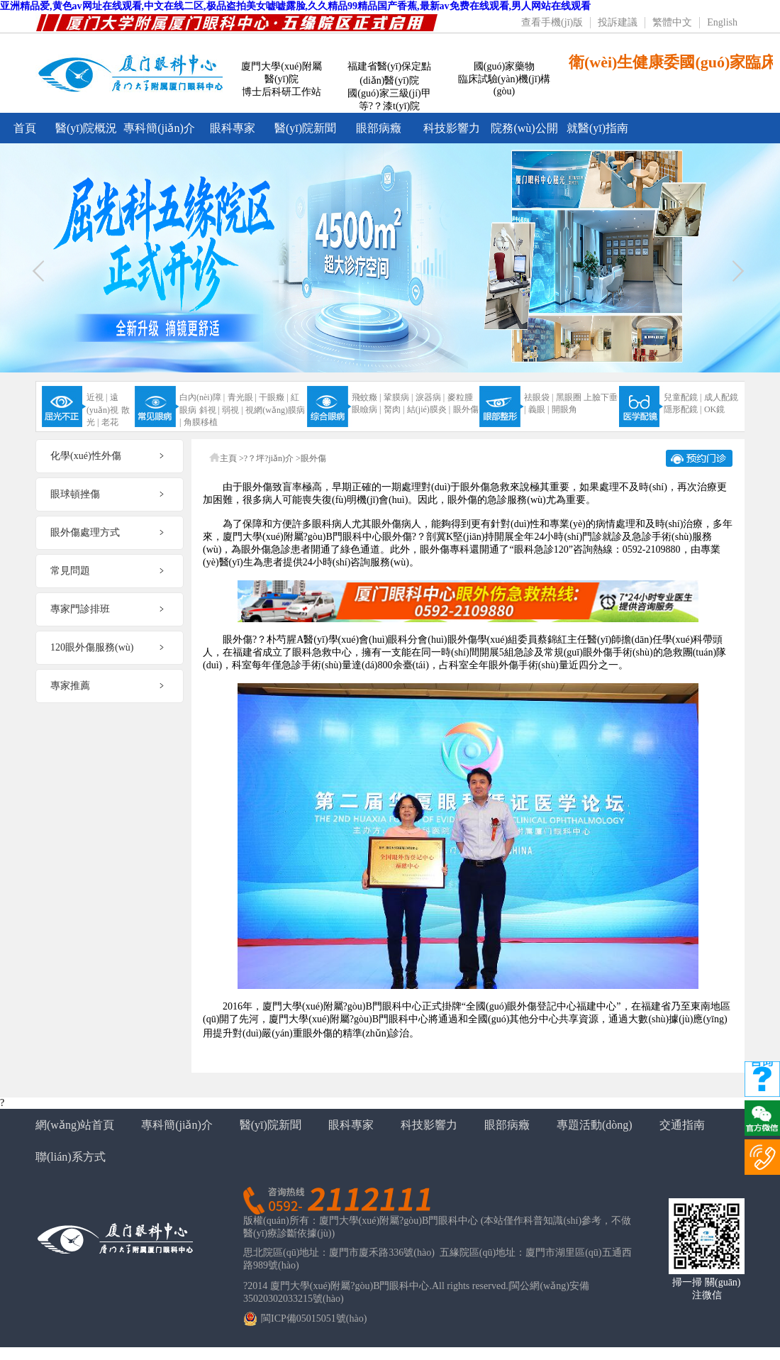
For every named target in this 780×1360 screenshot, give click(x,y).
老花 (109, 422)
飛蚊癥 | (366, 397)
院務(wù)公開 (524, 128)
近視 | (97, 397)
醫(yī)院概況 (86, 128)
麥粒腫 (460, 397)
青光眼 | (242, 397)
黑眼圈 (568, 397)
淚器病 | (430, 397)
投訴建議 (617, 22)
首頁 (24, 128)
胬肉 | (394, 409)
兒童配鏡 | (682, 397)
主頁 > (232, 458)
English (722, 22)
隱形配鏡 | (682, 409)
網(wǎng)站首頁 (74, 1125)
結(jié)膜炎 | (428, 409)
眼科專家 (232, 128)
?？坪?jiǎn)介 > (272, 458)
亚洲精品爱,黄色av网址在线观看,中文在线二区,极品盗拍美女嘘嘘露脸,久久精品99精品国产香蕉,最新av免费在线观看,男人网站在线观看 (295, 6)
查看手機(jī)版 (552, 22)
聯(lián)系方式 (70, 1157)
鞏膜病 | (398, 397)
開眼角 (564, 409)
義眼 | (538, 409)
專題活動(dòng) (595, 1125)
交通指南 (682, 1125)
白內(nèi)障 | (202, 397)
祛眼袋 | (538, 397)
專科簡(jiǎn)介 (159, 128)
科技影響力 (451, 128)
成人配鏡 (721, 397)
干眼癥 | (273, 397)
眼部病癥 (378, 128)
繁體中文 (672, 22)
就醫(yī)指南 (597, 128)
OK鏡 (714, 409)
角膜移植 (201, 422)
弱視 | (232, 410)
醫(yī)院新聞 (305, 128)
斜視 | (209, 410)
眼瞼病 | (366, 409)
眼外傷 (466, 409)
